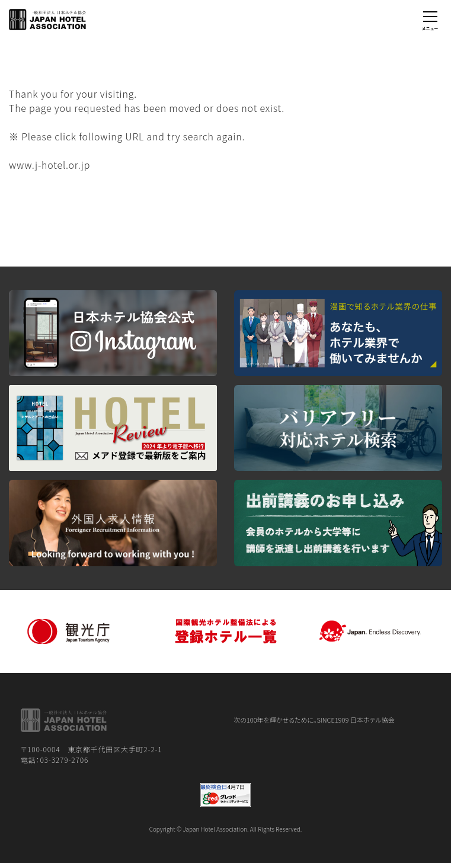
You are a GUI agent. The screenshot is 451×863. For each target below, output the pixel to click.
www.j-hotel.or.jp (49, 165)
